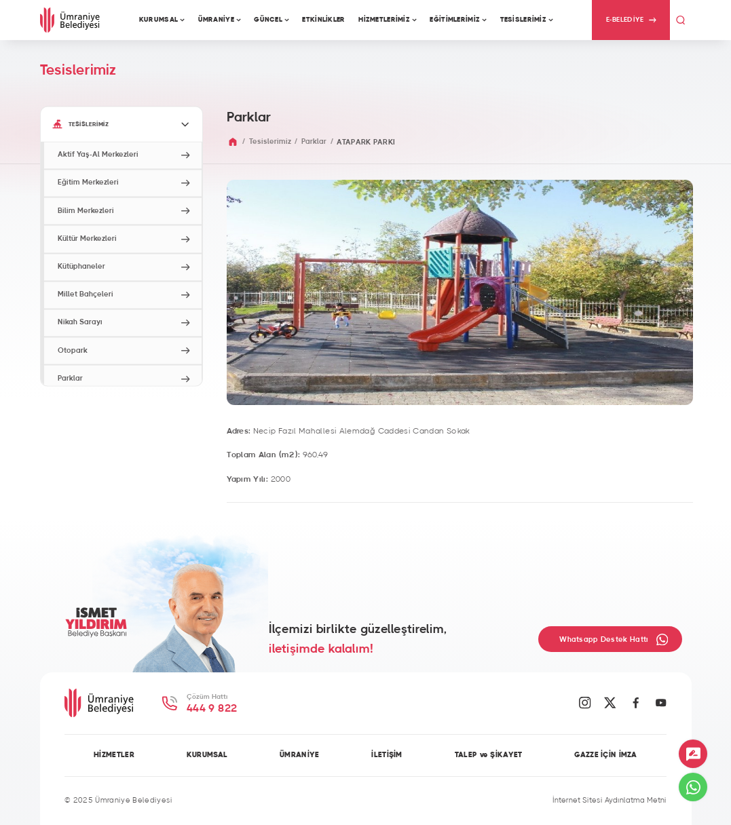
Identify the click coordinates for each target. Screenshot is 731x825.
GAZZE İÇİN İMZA (605, 755)
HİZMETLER (114, 755)
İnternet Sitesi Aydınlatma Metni (609, 800)
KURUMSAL (207, 755)
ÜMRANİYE (299, 755)
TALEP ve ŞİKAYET (489, 755)
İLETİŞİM (386, 755)
